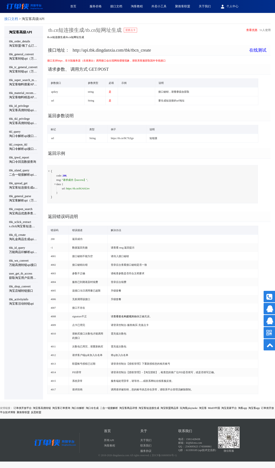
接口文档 (116, 6)
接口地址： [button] (157, 50)
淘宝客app (254, 408)
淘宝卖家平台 (229, 408)
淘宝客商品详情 (128, 408)
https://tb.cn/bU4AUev (78, 188)
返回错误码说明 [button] (63, 216)
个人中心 (228, 6)
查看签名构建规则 (123, 316)
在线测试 (257, 50)
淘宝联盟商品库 (169, 408)
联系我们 (145, 445)
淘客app (242, 408)
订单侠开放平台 (23, 408)
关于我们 (205, 6)
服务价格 (96, 6)
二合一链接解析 (109, 408)
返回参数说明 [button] (61, 115)
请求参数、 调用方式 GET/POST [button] (78, 69)
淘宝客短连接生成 (149, 408)
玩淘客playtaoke (189, 408)
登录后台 (179, 91)
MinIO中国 (214, 408)
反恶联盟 (36, 412)
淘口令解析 (78, 408)
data (58, 184)
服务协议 (145, 451)
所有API (109, 440)
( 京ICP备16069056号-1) (163, 455)
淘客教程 (137, 6)
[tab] (159, 53)
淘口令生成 (92, 408)
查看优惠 (251, 30)
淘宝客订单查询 (61, 408)
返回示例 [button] (56, 153)
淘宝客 (203, 408)
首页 (73, 6)
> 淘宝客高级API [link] (24, 19)
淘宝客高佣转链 (42, 408)
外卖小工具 (159, 6)
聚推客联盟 (182, 6)
